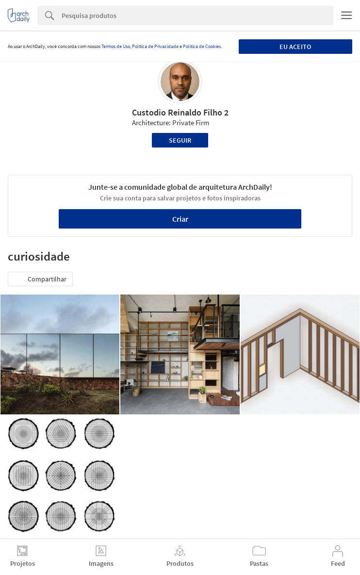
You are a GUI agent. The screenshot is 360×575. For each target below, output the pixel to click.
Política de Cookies (202, 46)
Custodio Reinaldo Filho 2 (180, 112)
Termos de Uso (115, 46)
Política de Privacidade (155, 46)
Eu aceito (295, 46)
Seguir (180, 140)
